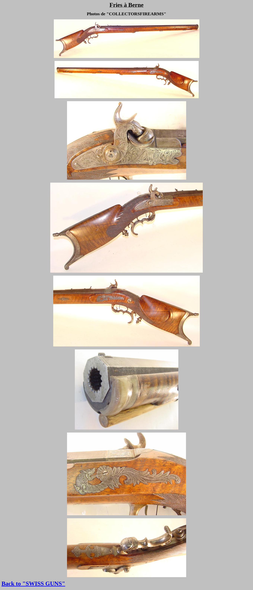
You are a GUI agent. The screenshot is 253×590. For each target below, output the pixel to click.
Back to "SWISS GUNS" (33, 583)
